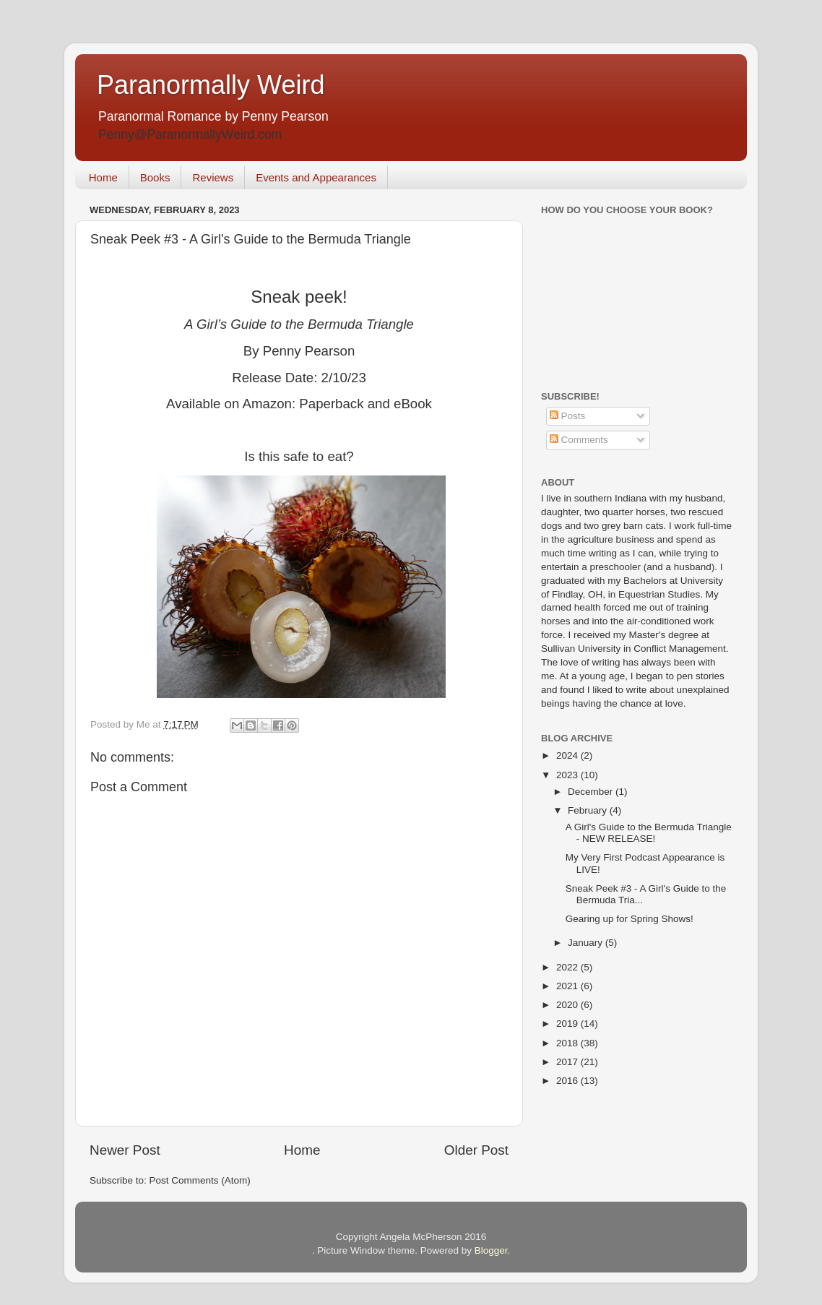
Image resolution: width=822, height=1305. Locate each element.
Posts (568, 415)
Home (103, 177)
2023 (568, 775)
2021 (568, 986)
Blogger (491, 1250)
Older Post (476, 1150)
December (591, 791)
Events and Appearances (316, 177)
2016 (568, 1080)
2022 (568, 967)
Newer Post (125, 1150)
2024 (568, 755)
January (586, 942)
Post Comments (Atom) (200, 1180)
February (589, 810)
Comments (579, 439)
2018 (568, 1043)
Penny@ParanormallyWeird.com (190, 134)
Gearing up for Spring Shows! (629, 918)
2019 (568, 1023)
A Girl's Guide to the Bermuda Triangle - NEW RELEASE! (649, 833)
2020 (568, 1004)
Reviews (212, 177)
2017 (568, 1061)
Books (155, 177)
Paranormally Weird (210, 85)
